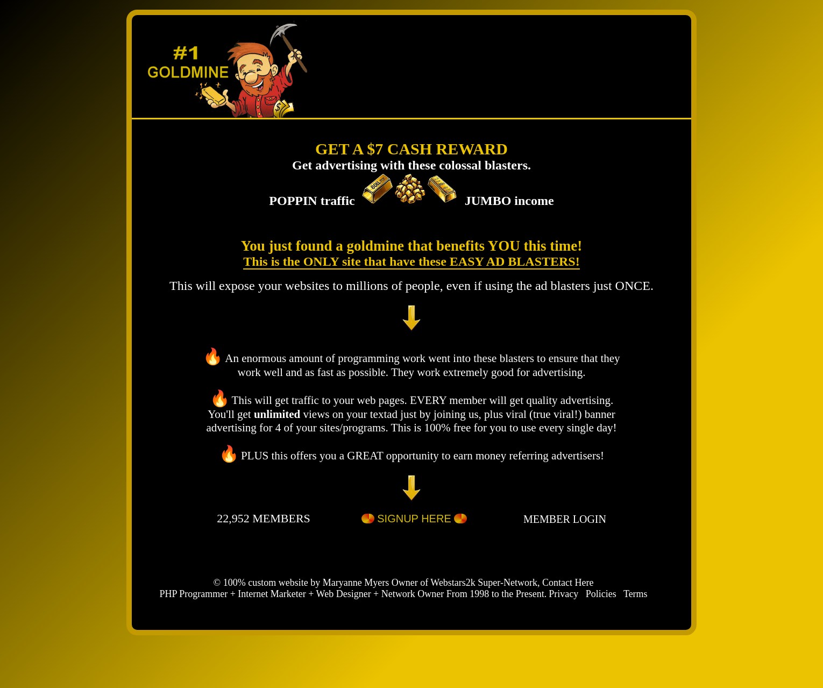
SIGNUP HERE (414, 520)
